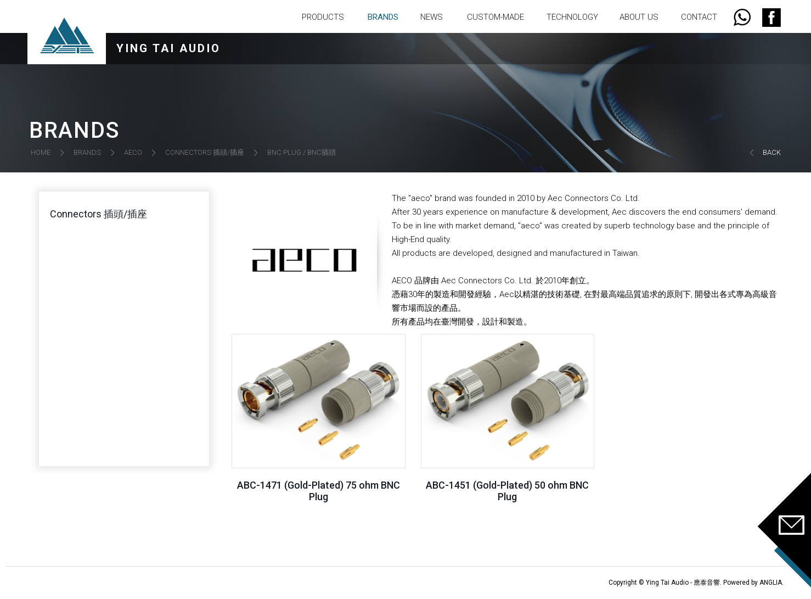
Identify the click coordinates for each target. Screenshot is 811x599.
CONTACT (699, 17)
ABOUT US (638, 17)
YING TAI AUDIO (168, 48)
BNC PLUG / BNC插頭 (301, 152)
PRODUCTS (323, 17)
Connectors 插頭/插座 (98, 214)
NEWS (431, 17)
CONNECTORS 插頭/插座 (204, 152)
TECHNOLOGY (572, 17)
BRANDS (383, 17)
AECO (133, 152)
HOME (40, 152)
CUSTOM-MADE (495, 17)
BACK (772, 152)
